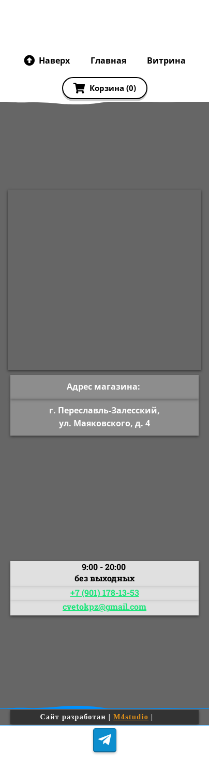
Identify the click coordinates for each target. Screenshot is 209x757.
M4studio (130, 717)
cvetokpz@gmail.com (104, 606)
